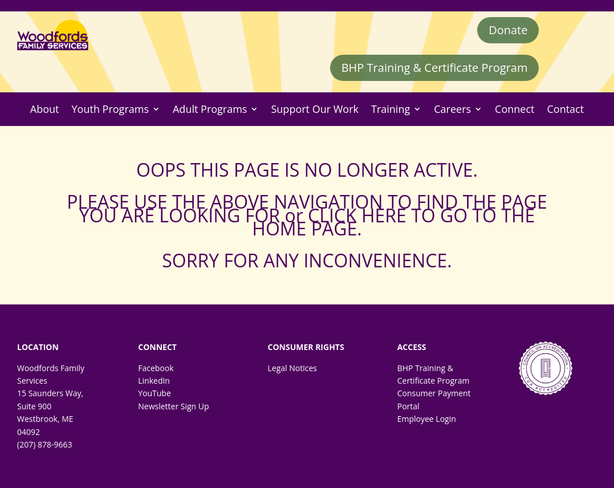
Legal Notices (291, 368)
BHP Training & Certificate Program (434, 67)
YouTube (154, 393)
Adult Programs (210, 109)
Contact (565, 109)
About (44, 109)
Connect (514, 109)
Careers (452, 109)
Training (390, 109)
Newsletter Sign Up (173, 406)
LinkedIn (154, 380)
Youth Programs (110, 109)
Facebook (155, 368)
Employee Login (426, 418)
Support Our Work (315, 109)
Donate (508, 30)
